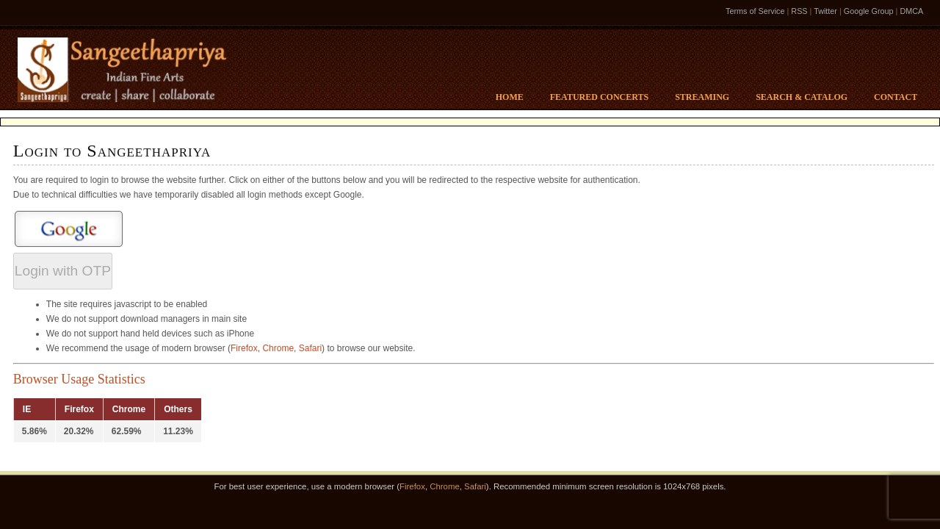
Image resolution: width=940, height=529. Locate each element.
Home (510, 97)
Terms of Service (755, 11)
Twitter (825, 11)
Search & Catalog (801, 97)
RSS (799, 11)
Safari (310, 348)
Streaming (702, 97)
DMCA (911, 11)
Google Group (869, 11)
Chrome (278, 348)
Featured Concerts (599, 97)
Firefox (244, 348)
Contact (895, 97)
